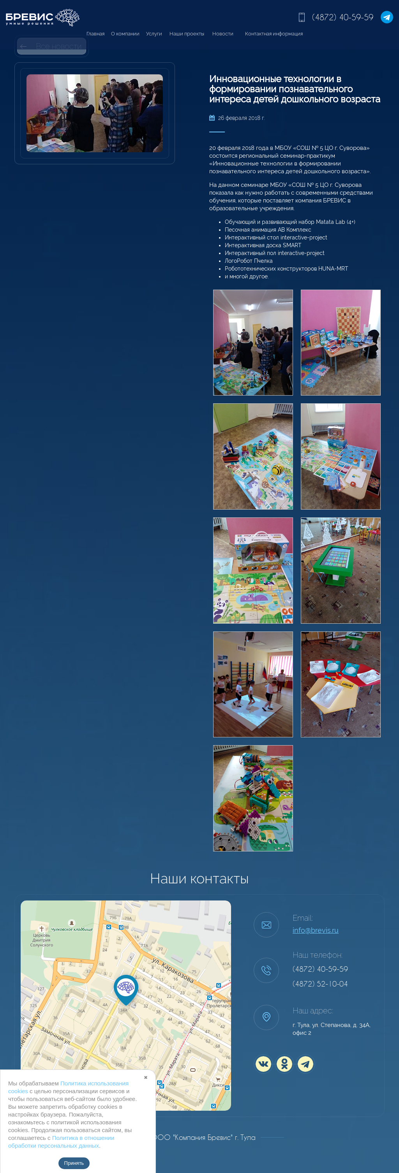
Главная (95, 34)
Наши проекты (186, 34)
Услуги (154, 34)
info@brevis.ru (316, 930)
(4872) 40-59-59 (342, 17)
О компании (125, 34)
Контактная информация (274, 34)
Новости (222, 34)
